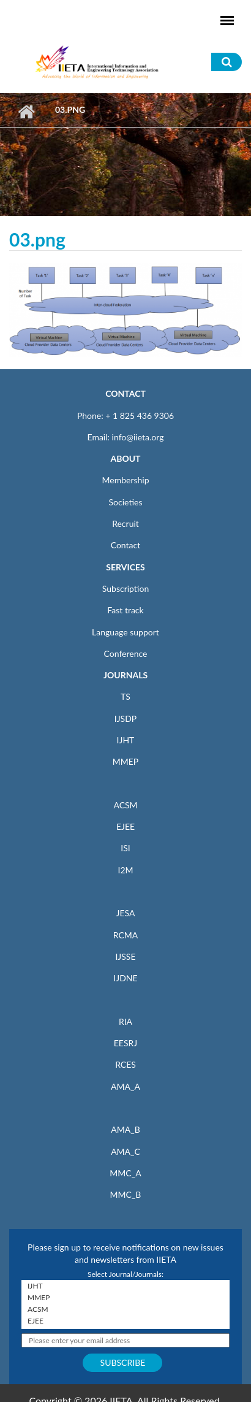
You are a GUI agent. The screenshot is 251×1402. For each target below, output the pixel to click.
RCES (125, 1064)
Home (26, 111)
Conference (126, 653)
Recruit (125, 523)
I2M (125, 870)
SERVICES (125, 567)
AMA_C (125, 1151)
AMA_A (125, 1086)
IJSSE (125, 956)
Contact (126, 545)
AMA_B (125, 1129)
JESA (125, 913)
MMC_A (125, 1173)
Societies (126, 502)
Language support (125, 632)
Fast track (125, 610)
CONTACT (125, 393)
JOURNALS (125, 675)
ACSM (125, 805)
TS (125, 696)
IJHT (126, 740)
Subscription (125, 588)
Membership (125, 480)
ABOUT (125, 458)
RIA (125, 1021)
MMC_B (125, 1194)
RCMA (125, 935)
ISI (125, 848)
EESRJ (125, 1043)
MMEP (126, 761)
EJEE (125, 826)
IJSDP (125, 718)
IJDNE (125, 978)
